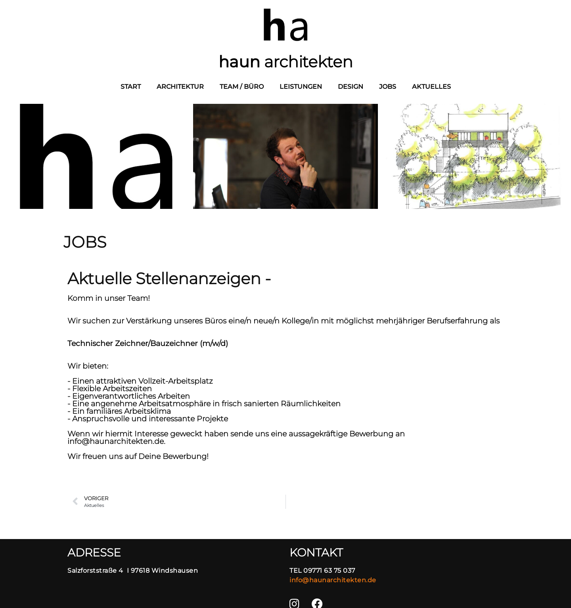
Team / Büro (242, 86)
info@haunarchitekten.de (332, 580)
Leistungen (301, 86)
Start (131, 86)
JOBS (387, 86)
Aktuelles (431, 86)
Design (350, 86)
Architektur (180, 86)
